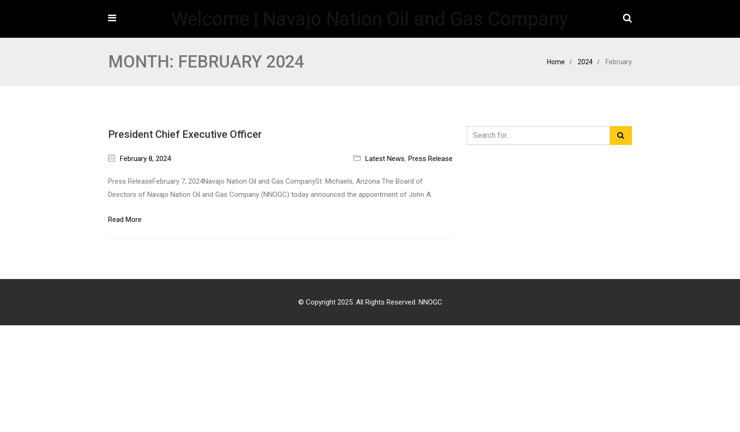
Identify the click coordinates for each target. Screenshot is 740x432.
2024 (585, 62)
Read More (125, 219)
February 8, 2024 (145, 158)
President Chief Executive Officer (185, 134)
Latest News (384, 158)
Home (556, 62)
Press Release (430, 158)
